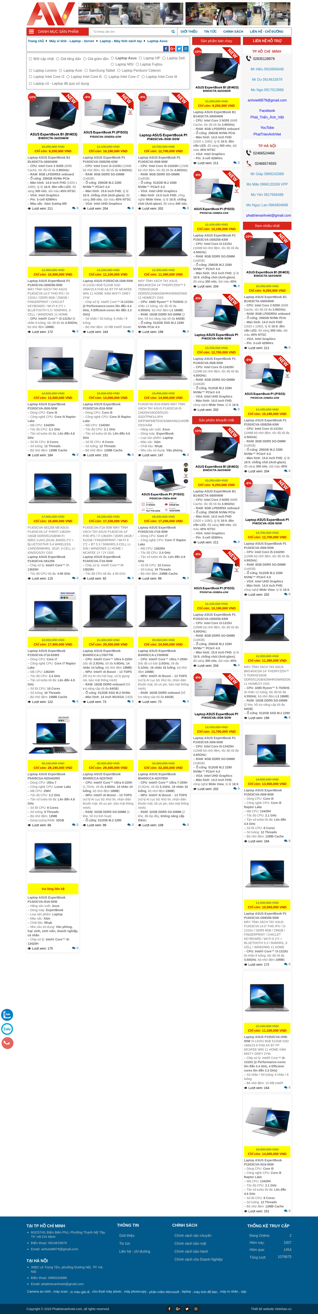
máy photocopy (135, 1291)
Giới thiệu (189, 31)
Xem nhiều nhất (267, 226)
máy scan (60, 1291)
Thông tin (128, 1225)
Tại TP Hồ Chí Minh (45, 1226)
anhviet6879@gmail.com (267, 100)
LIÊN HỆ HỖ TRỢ (267, 41)
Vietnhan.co (271, 1309)
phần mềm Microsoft (164, 1292)
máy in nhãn (229, 1291)
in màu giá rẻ (79, 1292)
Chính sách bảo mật (190, 1243)
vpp (243, 1291)
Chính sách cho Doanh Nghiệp (198, 1259)
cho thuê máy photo (106, 1291)
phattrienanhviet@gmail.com (268, 215)
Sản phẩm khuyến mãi (216, 420)
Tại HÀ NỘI (37, 1261)
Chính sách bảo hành (191, 1251)
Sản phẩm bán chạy (216, 41)
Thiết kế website (262, 1309)
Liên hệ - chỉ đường (266, 31)
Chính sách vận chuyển (192, 1235)
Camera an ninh (39, 1291)
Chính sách (233, 31)
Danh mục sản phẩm (58, 32)
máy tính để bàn (205, 1292)
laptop (186, 1291)
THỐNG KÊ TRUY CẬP (268, 1226)
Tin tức (210, 31)
